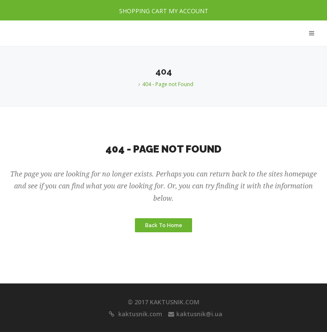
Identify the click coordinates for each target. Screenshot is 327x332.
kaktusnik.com (139, 314)
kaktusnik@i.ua (199, 314)
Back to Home (163, 225)
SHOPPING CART (143, 11)
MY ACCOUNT (188, 11)
